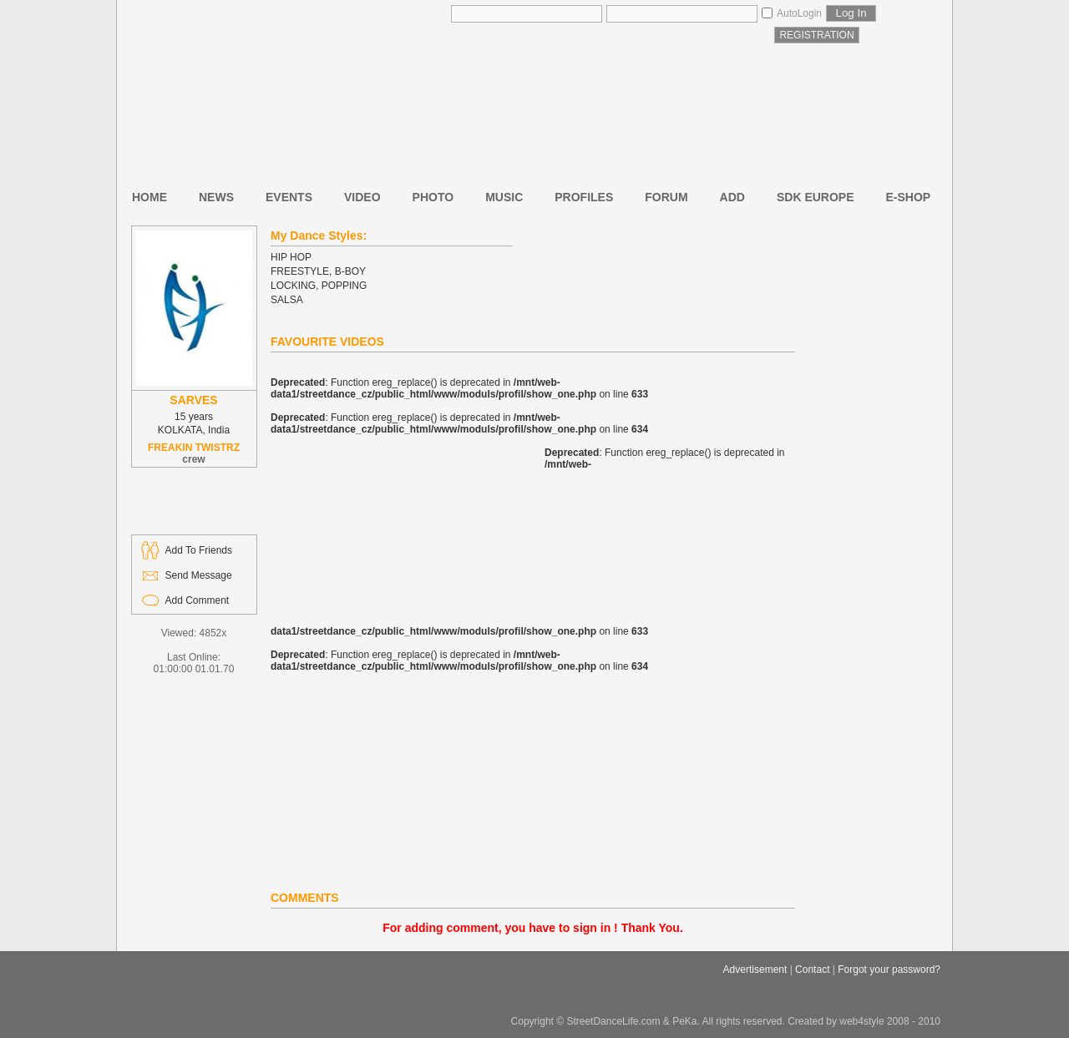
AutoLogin (799, 13)
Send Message (198, 575)
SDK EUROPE (815, 197)
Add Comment (197, 600)
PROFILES (584, 197)
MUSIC (504, 197)
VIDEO (362, 197)
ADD (732, 197)
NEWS (216, 197)
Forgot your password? (889, 969)
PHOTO (433, 197)
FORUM (666, 197)
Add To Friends (199, 550)
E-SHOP (908, 197)
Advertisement (755, 969)
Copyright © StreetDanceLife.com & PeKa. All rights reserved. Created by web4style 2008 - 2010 (725, 1021)
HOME (149, 197)
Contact (812, 969)
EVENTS (289, 197)
